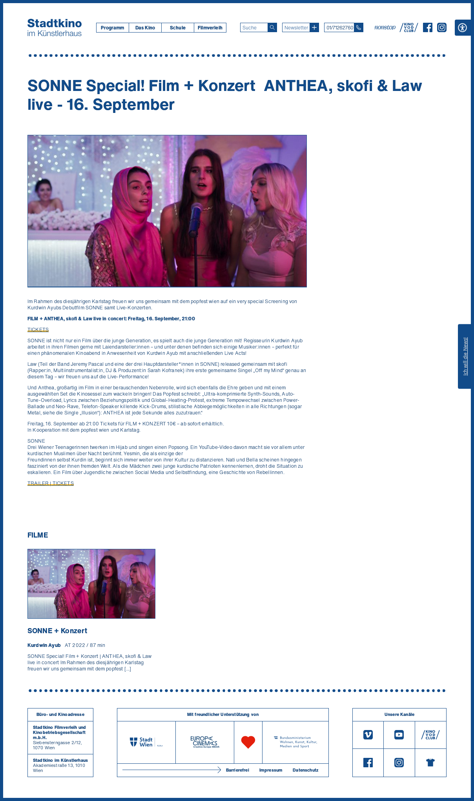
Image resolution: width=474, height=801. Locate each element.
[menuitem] (112, 28)
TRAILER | (40, 483)
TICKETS (38, 329)
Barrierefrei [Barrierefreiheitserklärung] (237, 770)
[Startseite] (54, 27)
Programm (112, 27)
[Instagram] (442, 30)
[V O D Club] (408, 30)
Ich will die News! (465, 356)
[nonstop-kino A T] (385, 27)
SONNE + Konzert (57, 630)
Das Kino (145, 27)
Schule (178, 27)
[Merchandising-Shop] (430, 763)
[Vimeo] (368, 735)
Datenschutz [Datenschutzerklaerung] (305, 770)
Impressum (271, 770)
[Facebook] (427, 30)
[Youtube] (399, 735)
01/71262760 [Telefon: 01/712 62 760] (339, 27)
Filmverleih (210, 27)
